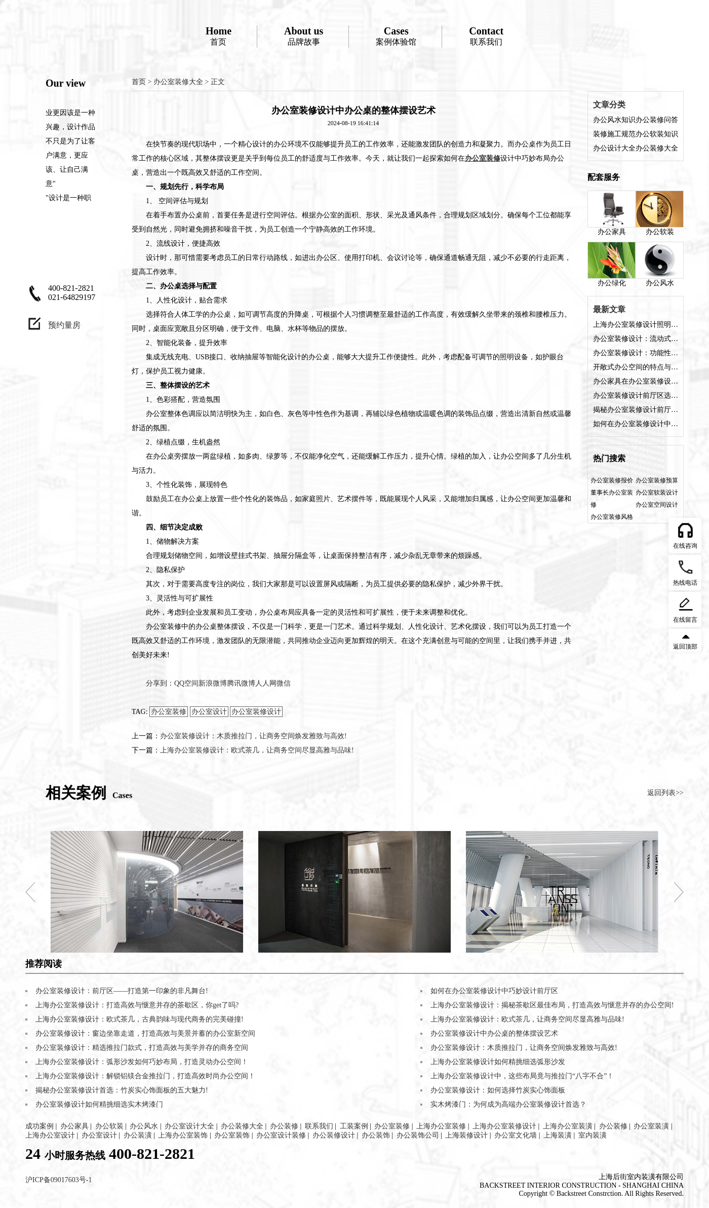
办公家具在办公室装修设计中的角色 (635, 381)
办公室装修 (168, 711)
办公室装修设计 (256, 711)
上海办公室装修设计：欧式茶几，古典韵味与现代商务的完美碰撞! (139, 1019)
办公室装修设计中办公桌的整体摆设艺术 (494, 1033)
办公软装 (660, 213)
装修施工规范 (614, 134)
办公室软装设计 (657, 492)
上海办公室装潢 (568, 1126)
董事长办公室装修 (611, 498)
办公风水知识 (614, 120)
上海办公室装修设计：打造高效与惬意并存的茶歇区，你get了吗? (137, 1005)
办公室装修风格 (611, 516)
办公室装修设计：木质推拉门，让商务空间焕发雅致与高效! (253, 736)
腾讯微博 (241, 683)
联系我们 (486, 35)
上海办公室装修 (441, 1126)
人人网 (266, 683)
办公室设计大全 (189, 1126)
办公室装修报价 (611, 480)
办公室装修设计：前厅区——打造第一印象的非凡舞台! (121, 991)
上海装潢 (557, 1135)
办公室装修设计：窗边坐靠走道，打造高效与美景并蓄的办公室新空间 (145, 1033)
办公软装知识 (657, 134)
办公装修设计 (333, 1135)
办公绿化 (611, 264)
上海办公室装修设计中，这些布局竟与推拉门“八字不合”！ (522, 1076)
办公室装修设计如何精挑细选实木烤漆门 (99, 1104)
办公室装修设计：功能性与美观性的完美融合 (635, 353)
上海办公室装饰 (183, 1135)
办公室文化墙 (515, 1135)
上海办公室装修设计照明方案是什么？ (635, 324)
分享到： (160, 683)
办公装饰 (376, 1135)
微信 (284, 683)
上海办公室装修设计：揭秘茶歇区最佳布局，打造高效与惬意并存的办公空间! (552, 1005)
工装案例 (354, 1126)
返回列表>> (665, 793)
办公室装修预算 (657, 480)
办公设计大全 (614, 148)
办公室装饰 (232, 1135)
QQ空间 (186, 683)
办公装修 (284, 1126)
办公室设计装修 (281, 1135)
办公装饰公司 (418, 1135)
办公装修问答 (657, 120)
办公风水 (660, 264)
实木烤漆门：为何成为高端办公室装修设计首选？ (508, 1104)
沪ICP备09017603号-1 (58, 1180)
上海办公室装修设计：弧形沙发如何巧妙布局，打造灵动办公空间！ (141, 1062)
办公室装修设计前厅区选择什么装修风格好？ (635, 395)
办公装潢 (138, 1135)
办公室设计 (209, 711)
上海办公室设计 (50, 1135)
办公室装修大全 (178, 82)
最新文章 (609, 309)
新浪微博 (213, 683)
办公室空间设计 (657, 504)
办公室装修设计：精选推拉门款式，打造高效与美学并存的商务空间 (141, 1047)
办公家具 (611, 213)
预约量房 (64, 325)
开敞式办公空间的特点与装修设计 (635, 367)
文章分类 (609, 104)
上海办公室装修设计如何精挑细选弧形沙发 (497, 1062)
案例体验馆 (396, 35)
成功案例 (39, 1126)
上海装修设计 (466, 1135)
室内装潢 (592, 1135)
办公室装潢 (651, 1126)
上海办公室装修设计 (504, 1126)
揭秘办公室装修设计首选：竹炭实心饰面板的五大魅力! (121, 1090)
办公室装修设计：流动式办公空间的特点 (635, 339)
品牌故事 (303, 35)
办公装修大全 (657, 148)
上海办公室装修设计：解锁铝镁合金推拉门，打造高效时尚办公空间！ (145, 1076)
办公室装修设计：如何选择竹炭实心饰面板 (497, 1090)
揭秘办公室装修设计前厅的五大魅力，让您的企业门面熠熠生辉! (635, 409)
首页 (218, 35)
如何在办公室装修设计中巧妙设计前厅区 (635, 424)
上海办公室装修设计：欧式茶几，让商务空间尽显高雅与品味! (257, 750)
